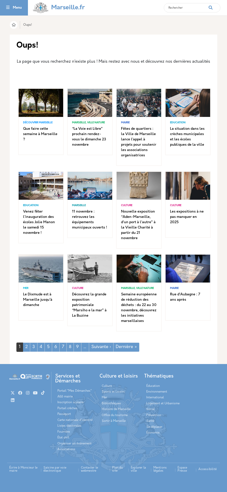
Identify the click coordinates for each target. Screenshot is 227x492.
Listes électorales (69, 425)
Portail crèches (67, 408)
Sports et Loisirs (113, 391)
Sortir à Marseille (114, 421)
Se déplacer (154, 427)
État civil (63, 437)
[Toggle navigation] (8, 8)
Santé (150, 421)
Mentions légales (160, 469)
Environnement (156, 391)
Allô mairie (65, 396)
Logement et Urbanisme (163, 403)
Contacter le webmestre (89, 469)
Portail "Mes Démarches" (74, 390)
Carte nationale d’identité (74, 420)
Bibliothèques (111, 403)
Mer (104, 397)
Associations (66, 449)
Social (150, 409)
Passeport (64, 414)
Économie (153, 432)
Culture (107, 386)
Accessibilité (207, 469)
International (155, 397)
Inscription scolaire (70, 402)
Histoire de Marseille (116, 409)
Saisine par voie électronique (54, 469)
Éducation (153, 386)
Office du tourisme (115, 415)
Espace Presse (182, 469)
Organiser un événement (74, 443)
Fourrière (63, 431)
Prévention (153, 415)
